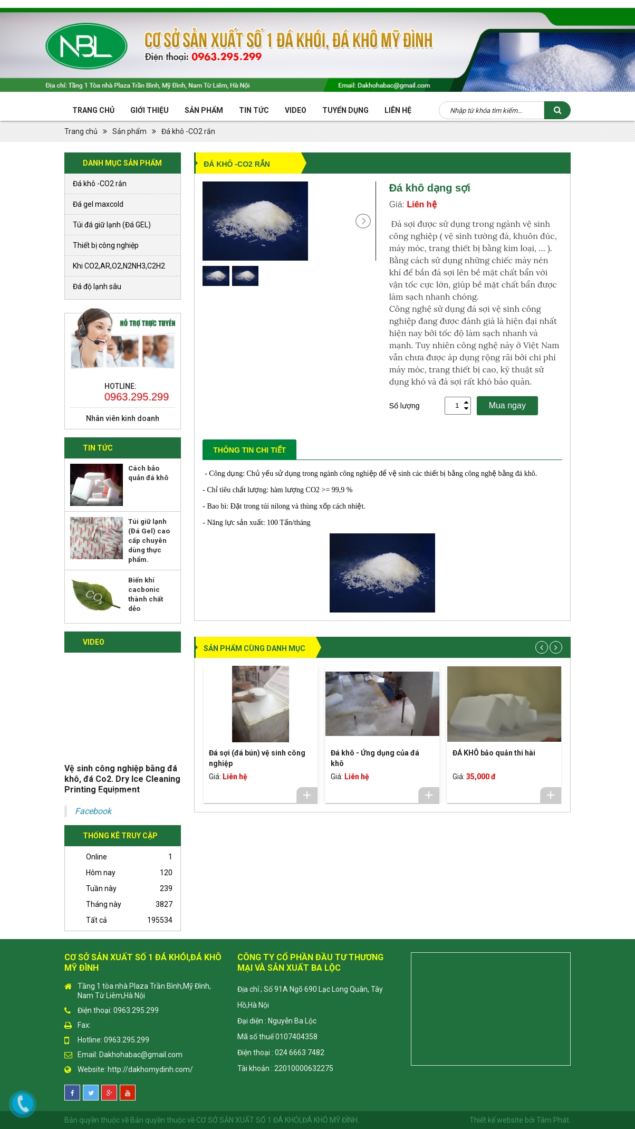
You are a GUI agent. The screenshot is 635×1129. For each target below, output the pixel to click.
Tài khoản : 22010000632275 (285, 1068)
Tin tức (254, 110)
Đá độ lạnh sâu (97, 286)
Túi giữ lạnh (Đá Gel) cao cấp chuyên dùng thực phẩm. (149, 540)
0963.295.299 (135, 396)
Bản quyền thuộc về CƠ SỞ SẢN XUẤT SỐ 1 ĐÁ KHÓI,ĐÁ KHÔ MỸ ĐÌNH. (244, 1120)
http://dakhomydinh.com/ (150, 1069)
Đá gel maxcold (98, 204)
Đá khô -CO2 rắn (188, 131)
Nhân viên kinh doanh (122, 418)
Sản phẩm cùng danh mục (254, 648)
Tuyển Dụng (345, 110)
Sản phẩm (204, 110)
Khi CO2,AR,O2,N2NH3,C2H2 (119, 266)
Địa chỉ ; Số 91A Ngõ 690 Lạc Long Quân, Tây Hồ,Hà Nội (310, 997)
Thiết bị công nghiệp (106, 245)
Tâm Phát (552, 1120)
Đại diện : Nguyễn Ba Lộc (276, 1021)
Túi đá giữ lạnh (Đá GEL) (112, 225)
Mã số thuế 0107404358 (277, 1036)
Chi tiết (307, 795)
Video (295, 110)
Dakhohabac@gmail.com (140, 1054)
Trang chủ (93, 110)
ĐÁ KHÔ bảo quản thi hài (494, 753)
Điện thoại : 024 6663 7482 (280, 1052)
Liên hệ (397, 110)
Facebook (93, 811)
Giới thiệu (149, 110)
